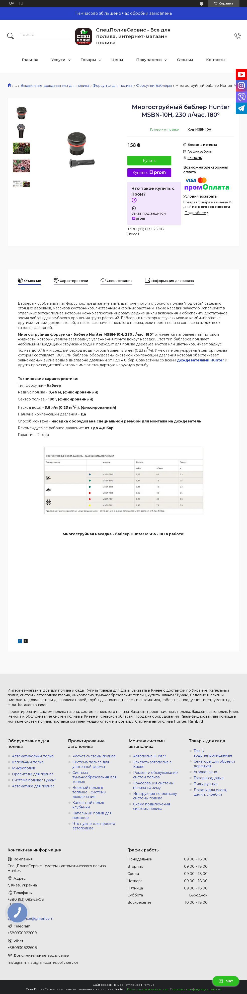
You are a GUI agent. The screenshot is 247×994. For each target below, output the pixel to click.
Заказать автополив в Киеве (152, 764)
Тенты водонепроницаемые (213, 753)
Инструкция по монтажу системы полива (155, 795)
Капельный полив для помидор (92, 815)
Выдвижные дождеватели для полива (55, 85)
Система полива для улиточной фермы (90, 764)
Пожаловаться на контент (147, 989)
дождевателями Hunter (200, 360)
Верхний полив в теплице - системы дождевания (89, 792)
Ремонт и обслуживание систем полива (155, 774)
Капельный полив (28, 762)
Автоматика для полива (33, 786)
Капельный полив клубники (88, 804)
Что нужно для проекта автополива (93, 825)
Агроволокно (205, 772)
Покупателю (149, 59)
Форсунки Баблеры (154, 85)
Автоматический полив (33, 756)
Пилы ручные (206, 784)
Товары (88, 59)
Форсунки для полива (112, 85)
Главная (30, 59)
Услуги (58, 59)
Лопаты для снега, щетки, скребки (210, 792)
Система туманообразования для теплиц (94, 777)
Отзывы (185, 59)
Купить (149, 160)
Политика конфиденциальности (195, 989)
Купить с (149, 172)
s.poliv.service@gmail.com (30, 918)
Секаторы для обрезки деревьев (214, 763)
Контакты (215, 59)
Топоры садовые (209, 778)
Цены (117, 59)
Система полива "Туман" (34, 780)
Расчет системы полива (93, 756)
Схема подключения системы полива (151, 806)
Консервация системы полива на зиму (153, 785)
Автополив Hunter (149, 756)
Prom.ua (147, 984)
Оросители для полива (32, 774)
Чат (225, 981)
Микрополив (23, 768)
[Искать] (10, 36)
